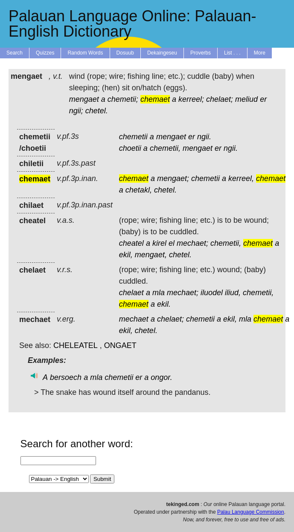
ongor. (161, 377)
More (259, 53)
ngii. (204, 136)
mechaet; (192, 243)
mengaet (84, 99)
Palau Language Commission (250, 512)
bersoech (66, 377)
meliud (246, 99)
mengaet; (173, 178)
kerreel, (241, 178)
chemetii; (123, 99)
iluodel (212, 292)
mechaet (133, 319)
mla (158, 292)
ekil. (164, 304)
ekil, (126, 254)
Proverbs (200, 53)
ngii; (76, 110)
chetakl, (138, 190)
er (263, 99)
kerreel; (191, 99)
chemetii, (165, 148)
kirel (159, 243)
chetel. (96, 110)
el (172, 243)
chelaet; (219, 99)
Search (14, 53)
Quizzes (45, 53)
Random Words (85, 53)
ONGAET (120, 345)
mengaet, (151, 254)
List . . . (232, 53)
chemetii (133, 136)
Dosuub (125, 53)
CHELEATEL (75, 345)
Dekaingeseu (162, 53)
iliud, (233, 292)
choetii (130, 148)
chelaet (131, 292)
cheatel (131, 243)
